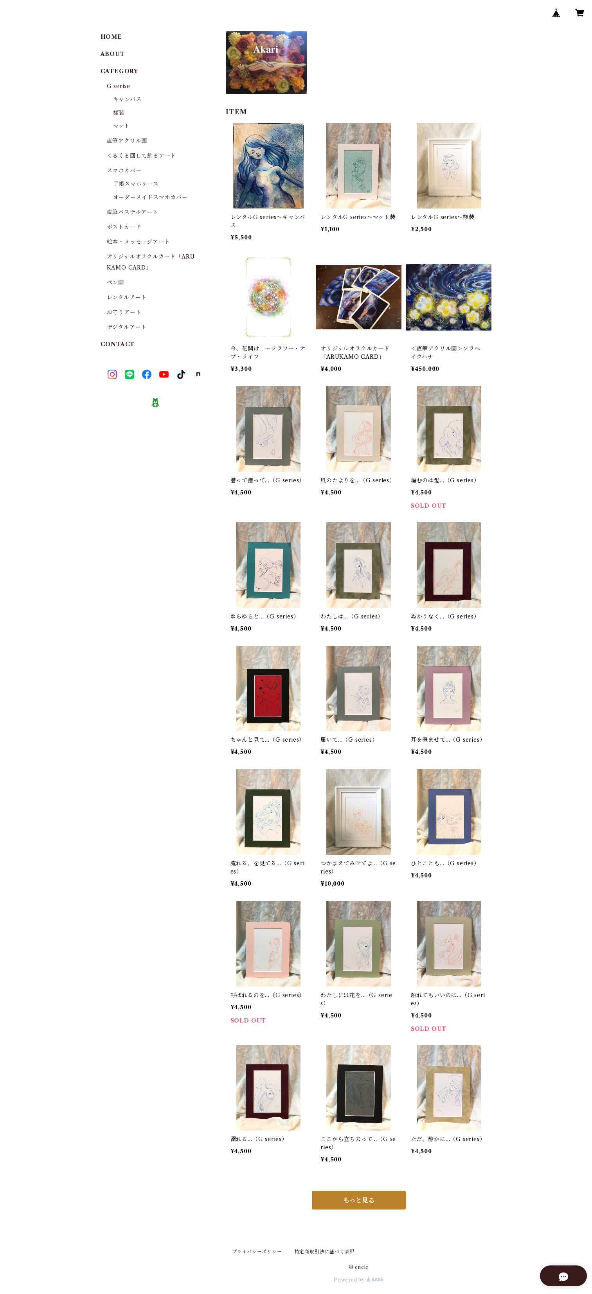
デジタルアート (127, 327)
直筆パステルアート (132, 212)
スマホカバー (124, 170)
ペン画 (115, 282)
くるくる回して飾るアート (141, 155)
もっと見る (358, 1200)
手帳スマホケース (136, 183)
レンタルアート (127, 297)
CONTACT (118, 344)
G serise (118, 86)
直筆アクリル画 (127, 140)
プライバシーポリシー (257, 1251)
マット (121, 125)
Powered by (358, 1280)
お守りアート (124, 312)
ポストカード (124, 226)
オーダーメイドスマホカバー (150, 197)
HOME (111, 36)
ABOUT (113, 54)
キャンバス (127, 99)
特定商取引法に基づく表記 (325, 1251)
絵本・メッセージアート (138, 241)
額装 (119, 112)
